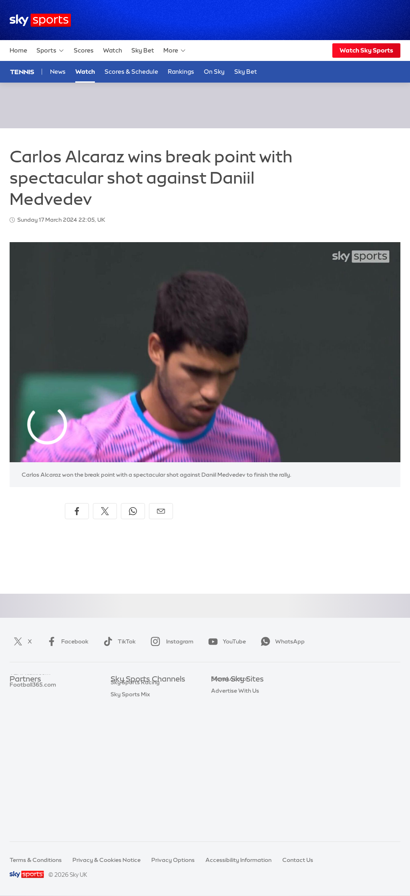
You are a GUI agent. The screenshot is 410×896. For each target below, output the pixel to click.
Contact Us (297, 860)
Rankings (181, 72)
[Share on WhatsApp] (133, 511)
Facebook (66, 641)
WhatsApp (281, 641)
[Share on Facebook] (77, 511)
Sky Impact (226, 763)
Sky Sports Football (137, 715)
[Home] (40, 20)
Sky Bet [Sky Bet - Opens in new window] (245, 72)
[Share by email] (161, 511)
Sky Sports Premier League (147, 703)
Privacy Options (173, 860)
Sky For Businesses (236, 739)
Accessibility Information (238, 860)
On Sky (214, 72)
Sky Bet (142, 50)
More (174, 50)
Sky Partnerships (233, 751)
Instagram (170, 641)
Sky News (224, 703)
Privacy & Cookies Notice (106, 860)
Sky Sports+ (127, 799)
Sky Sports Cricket (136, 727)
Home (18, 50)
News (58, 72)
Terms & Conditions (36, 860)
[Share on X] (105, 511)
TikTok (118, 641)
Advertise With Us (235, 787)
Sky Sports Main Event (140, 691)
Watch (112, 50)
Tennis (22, 72)
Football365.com (33, 727)
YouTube (225, 641)
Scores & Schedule (131, 72)
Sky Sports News (133, 787)
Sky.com (223, 691)
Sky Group (225, 727)
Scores (84, 50)
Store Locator (229, 775)
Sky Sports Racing (135, 811)
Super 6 (20, 703)
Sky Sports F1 (129, 751)
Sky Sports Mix (130, 823)
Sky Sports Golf (132, 739)
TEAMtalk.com (30, 715)
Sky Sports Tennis (134, 763)
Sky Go (220, 715)
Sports (50, 50)
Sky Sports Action (135, 775)
